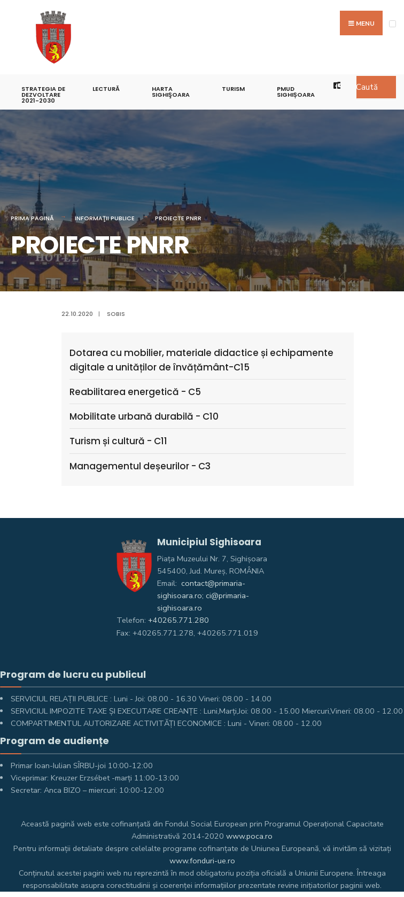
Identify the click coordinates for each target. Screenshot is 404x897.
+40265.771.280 (178, 620)
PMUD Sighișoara (296, 91)
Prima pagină (32, 218)
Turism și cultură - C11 (118, 441)
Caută (367, 87)
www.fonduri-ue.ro (202, 860)
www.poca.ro (249, 836)
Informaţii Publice (105, 218)
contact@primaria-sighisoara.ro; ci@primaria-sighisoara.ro (203, 595)
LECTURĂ (106, 88)
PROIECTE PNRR (178, 218)
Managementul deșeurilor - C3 (140, 466)
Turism (233, 88)
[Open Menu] (392, 23)
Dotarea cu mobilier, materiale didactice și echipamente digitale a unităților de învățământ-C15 (201, 360)
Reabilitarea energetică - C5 (135, 391)
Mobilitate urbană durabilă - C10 (144, 416)
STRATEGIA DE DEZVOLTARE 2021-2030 (43, 94)
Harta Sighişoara (171, 91)
